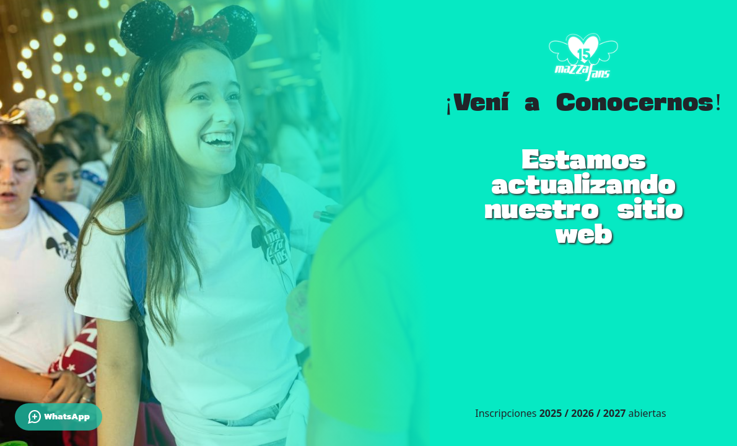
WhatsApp (58, 417)
